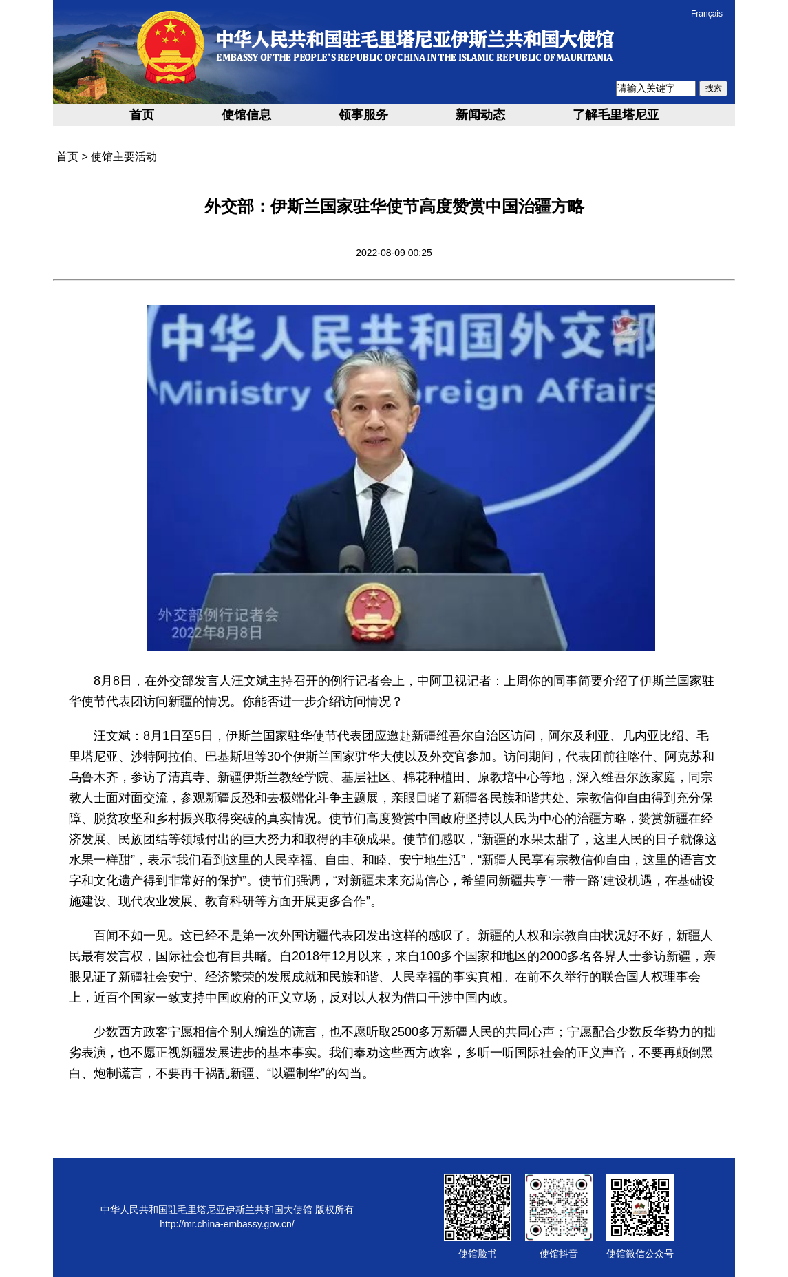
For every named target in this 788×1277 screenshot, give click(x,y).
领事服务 (363, 115)
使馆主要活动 (124, 156)
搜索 (713, 88)
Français (707, 14)
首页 (141, 115)
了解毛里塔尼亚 (616, 115)
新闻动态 (480, 115)
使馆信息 (246, 115)
